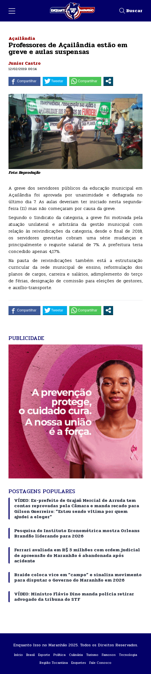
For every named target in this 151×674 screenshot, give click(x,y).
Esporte (44, 654)
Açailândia (21, 38)
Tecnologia (128, 654)
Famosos (109, 654)
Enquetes (78, 662)
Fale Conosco (100, 662)
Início (18, 654)
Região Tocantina (54, 662)
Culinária (76, 654)
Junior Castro (24, 63)
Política (59, 654)
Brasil (30, 654)
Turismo (92, 654)
